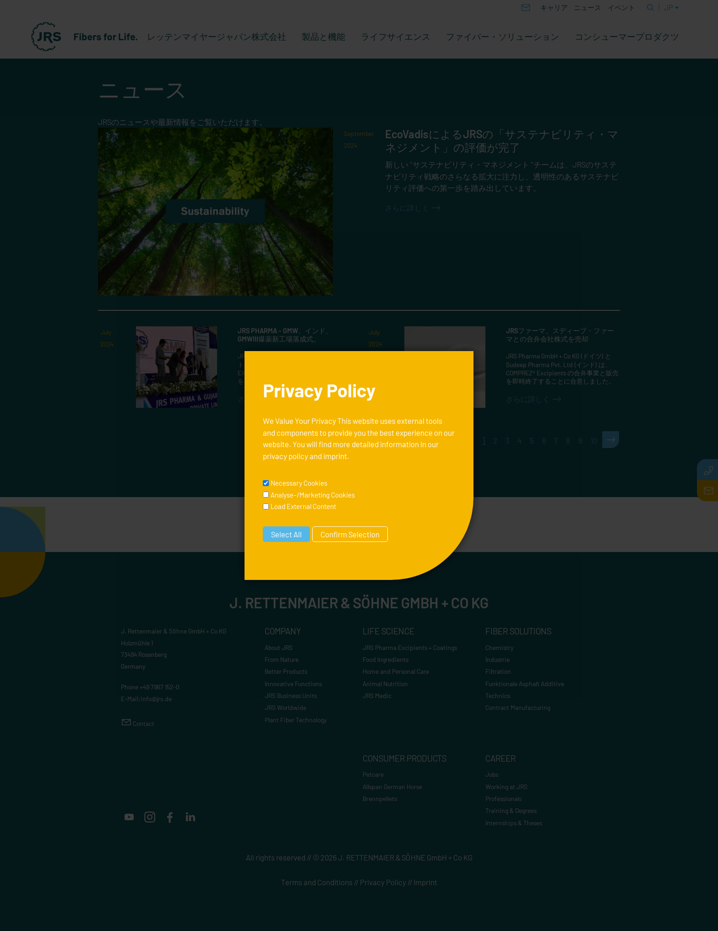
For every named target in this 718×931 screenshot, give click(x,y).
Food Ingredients (385, 659)
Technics (497, 695)
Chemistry (499, 647)
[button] (129, 817)
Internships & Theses (513, 823)
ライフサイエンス (395, 36)
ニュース (587, 7)
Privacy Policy (383, 882)
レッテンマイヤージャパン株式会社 (216, 36)
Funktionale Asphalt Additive (524, 683)
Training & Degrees (511, 810)
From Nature (282, 659)
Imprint (425, 882)
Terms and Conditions (317, 882)
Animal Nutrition (385, 683)
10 (594, 440)
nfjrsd (156, 699)
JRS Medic (377, 695)
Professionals (503, 798)
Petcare (373, 774)
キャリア (554, 7)
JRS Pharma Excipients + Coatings (410, 647)
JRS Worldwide (285, 707)
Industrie (497, 659)
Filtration (498, 671)
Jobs (491, 774)
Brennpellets (380, 798)
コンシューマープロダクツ (627, 36)
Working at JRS (506, 786)
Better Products (286, 671)
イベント (621, 7)
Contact (143, 723)
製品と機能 (323, 36)
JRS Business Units (291, 695)
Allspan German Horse (392, 786)
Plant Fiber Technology (296, 720)
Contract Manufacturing (517, 707)
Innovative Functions (293, 683)
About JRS (279, 647)
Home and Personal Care (396, 671)
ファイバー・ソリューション (502, 36)
